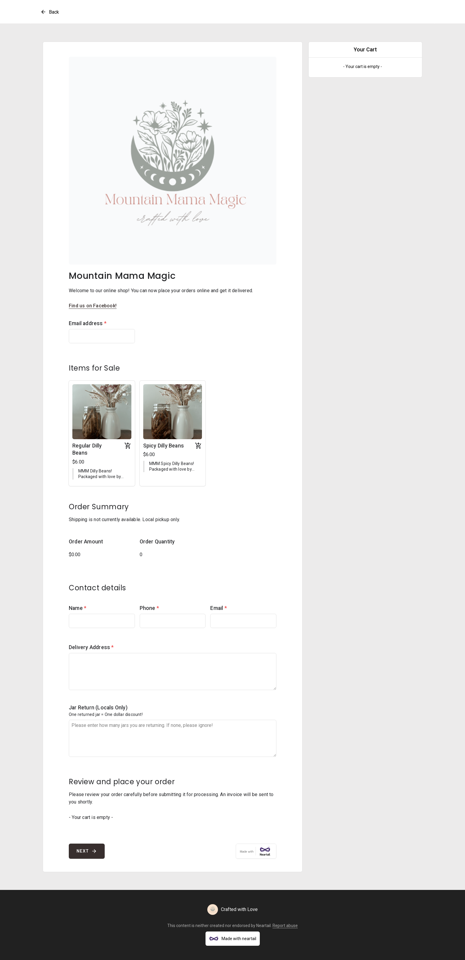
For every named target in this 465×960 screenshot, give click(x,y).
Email (218, 608)
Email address (87, 323)
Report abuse (285, 925)
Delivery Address (91, 647)
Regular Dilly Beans (87, 449)
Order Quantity (157, 542)
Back (49, 12)
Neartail (263, 925)
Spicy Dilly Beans (163, 446)
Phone (149, 608)
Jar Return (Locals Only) (98, 708)
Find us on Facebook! (93, 306)
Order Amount (86, 542)
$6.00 (78, 462)
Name (77, 608)
